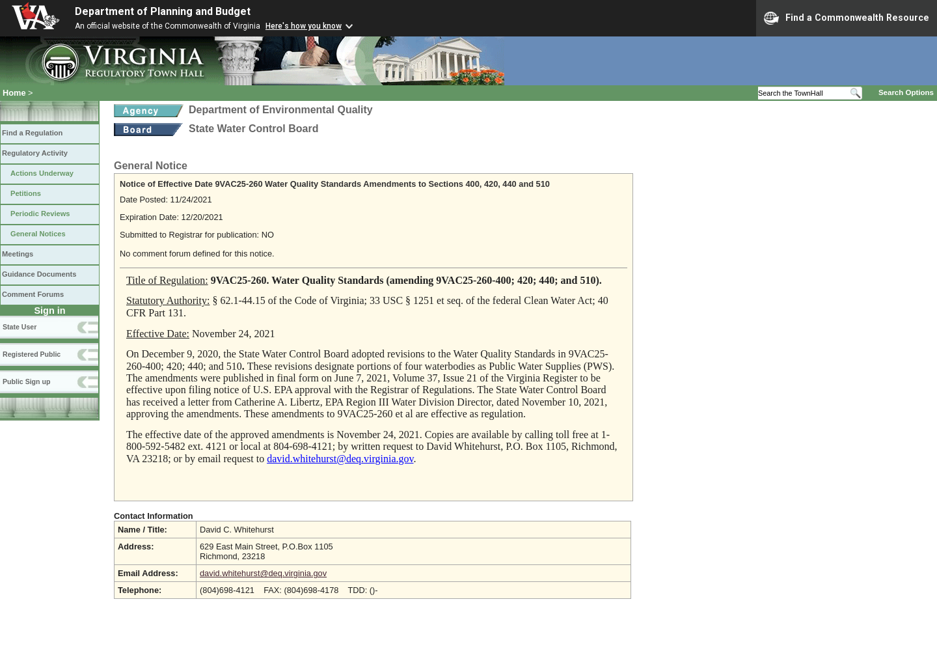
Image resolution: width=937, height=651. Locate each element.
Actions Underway (42, 173)
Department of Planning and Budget (163, 11)
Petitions (25, 193)
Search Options (906, 92)
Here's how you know (303, 26)
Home (14, 93)
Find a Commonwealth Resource (846, 18)
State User (19, 327)
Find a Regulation (32, 133)
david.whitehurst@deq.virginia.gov (263, 573)
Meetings (17, 254)
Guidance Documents (39, 274)
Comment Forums (33, 294)
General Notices (38, 234)
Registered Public (32, 354)
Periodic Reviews (40, 213)
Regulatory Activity (35, 153)
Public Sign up (26, 381)
